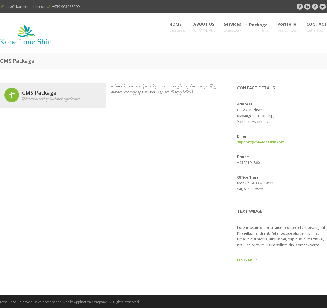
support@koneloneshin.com (260, 142)
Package (259, 27)
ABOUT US (204, 27)
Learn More (247, 259)
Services (232, 27)
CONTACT (317, 27)
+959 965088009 (66, 6)
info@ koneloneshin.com (26, 6)
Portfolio (288, 27)
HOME (177, 27)
